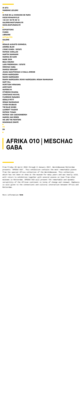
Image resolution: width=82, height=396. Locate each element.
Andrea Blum (8, 47)
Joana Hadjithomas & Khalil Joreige (18, 72)
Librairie (6, 35)
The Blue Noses (9, 107)
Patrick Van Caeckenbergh (14, 115)
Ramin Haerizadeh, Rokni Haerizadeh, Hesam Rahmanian (27, 79)
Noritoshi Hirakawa (11, 84)
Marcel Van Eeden (10, 117)
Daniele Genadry (10, 69)
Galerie (5, 40)
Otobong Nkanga (10, 92)
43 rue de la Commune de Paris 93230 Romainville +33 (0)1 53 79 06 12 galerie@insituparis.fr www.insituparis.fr (16, 20)
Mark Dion (7, 59)
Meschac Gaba (9, 67)
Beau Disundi (8, 62)
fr (3, 127)
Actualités (7, 37)
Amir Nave (7, 87)
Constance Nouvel (11, 94)
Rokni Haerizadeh (10, 74)
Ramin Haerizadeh (10, 77)
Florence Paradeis (11, 97)
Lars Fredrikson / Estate (13, 64)
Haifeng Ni (7, 89)
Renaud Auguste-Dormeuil (14, 44)
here (21, 195)
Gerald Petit (8, 99)
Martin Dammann (10, 54)
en (3, 129)
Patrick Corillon (10, 52)
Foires (5, 32)
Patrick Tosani (9, 112)
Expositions (8, 30)
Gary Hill (6, 82)
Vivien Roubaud (9, 104)
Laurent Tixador (10, 110)
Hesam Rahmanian (10, 102)
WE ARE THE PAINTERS (11, 120)
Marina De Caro (9, 57)
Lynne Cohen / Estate (12, 49)
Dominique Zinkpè (10, 122)
